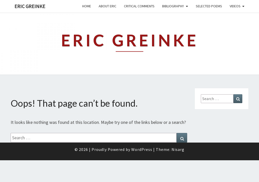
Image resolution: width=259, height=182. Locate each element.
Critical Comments (139, 6)
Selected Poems (209, 6)
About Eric (107, 6)
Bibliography (173, 6)
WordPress (141, 161)
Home (86, 6)
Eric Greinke (29, 6)
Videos (235, 6)
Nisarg (177, 161)
